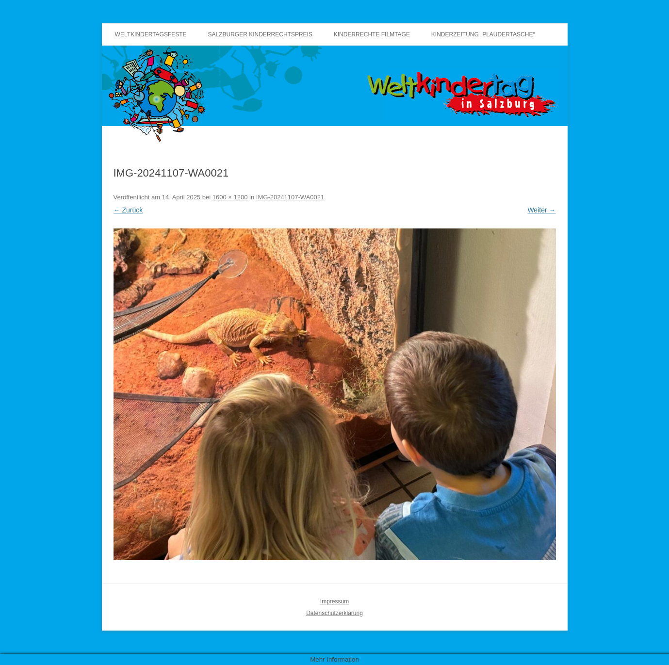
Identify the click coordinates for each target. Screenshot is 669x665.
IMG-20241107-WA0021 (290, 197)
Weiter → (541, 210)
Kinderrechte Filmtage (372, 34)
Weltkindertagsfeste (151, 34)
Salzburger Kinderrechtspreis (260, 34)
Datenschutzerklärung (334, 613)
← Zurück (128, 210)
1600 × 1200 (230, 197)
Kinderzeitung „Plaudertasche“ (483, 34)
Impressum (334, 601)
